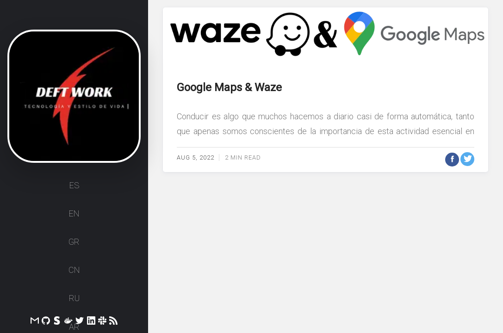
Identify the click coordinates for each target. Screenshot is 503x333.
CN (74, 270)
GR (74, 242)
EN (74, 213)
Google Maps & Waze (229, 87)
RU (74, 298)
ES (74, 185)
